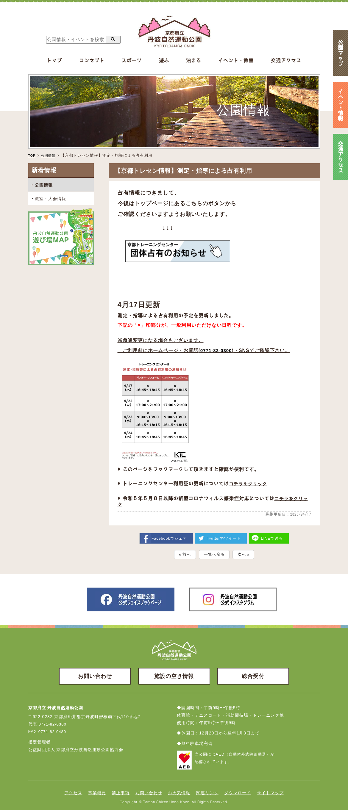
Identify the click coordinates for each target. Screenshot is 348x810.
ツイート (224, 535)
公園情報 (51, 155)
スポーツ (131, 60)
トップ (54, 60)
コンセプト (91, 60)
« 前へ (182, 552)
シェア (169, 535)
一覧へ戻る (214, 552)
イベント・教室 (236, 60)
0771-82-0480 (53, 730)
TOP (32, 155)
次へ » (246, 552)
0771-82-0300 (217, 349)
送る (272, 535)
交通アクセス (286, 60)
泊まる (193, 60)
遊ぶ (164, 60)
